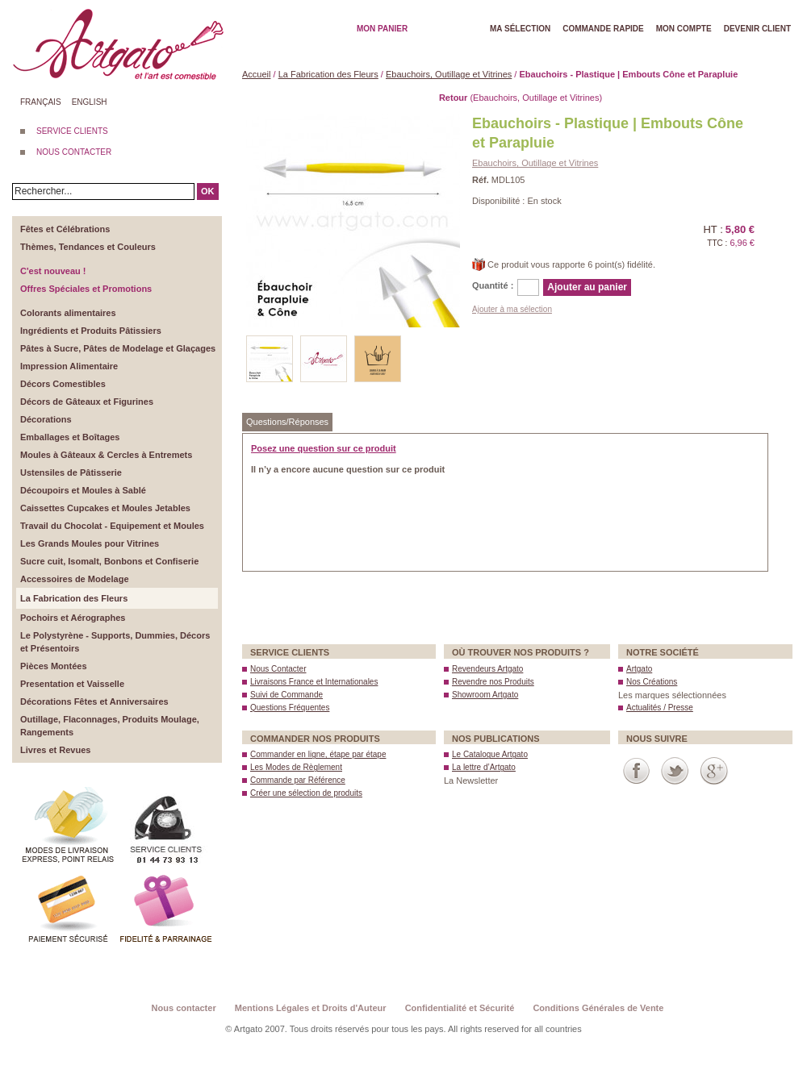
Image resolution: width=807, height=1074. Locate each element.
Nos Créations (651, 681)
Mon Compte (684, 28)
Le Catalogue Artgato (490, 754)
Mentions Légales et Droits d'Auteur (311, 1008)
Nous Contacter (278, 668)
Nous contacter (184, 1008)
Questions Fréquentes (289, 707)
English (89, 102)
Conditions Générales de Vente (598, 1008)
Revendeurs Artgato (487, 668)
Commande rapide (603, 28)
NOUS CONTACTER (73, 152)
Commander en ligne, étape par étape (318, 754)
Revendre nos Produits (493, 681)
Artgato (639, 668)
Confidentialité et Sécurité (460, 1008)
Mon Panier (382, 28)
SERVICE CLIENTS (72, 131)
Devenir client (757, 28)
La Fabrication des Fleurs (328, 74)
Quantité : (492, 285)
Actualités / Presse (659, 707)
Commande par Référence (297, 780)
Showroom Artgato (485, 694)
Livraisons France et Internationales (314, 681)
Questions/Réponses (287, 422)
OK (208, 191)
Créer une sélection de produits (306, 793)
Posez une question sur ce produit (323, 448)
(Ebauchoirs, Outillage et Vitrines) (520, 97)
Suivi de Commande (286, 694)
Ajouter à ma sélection (512, 309)
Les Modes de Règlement (296, 767)
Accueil (256, 74)
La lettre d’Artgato (484, 767)
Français (40, 102)
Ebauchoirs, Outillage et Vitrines (449, 74)
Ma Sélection (520, 28)
